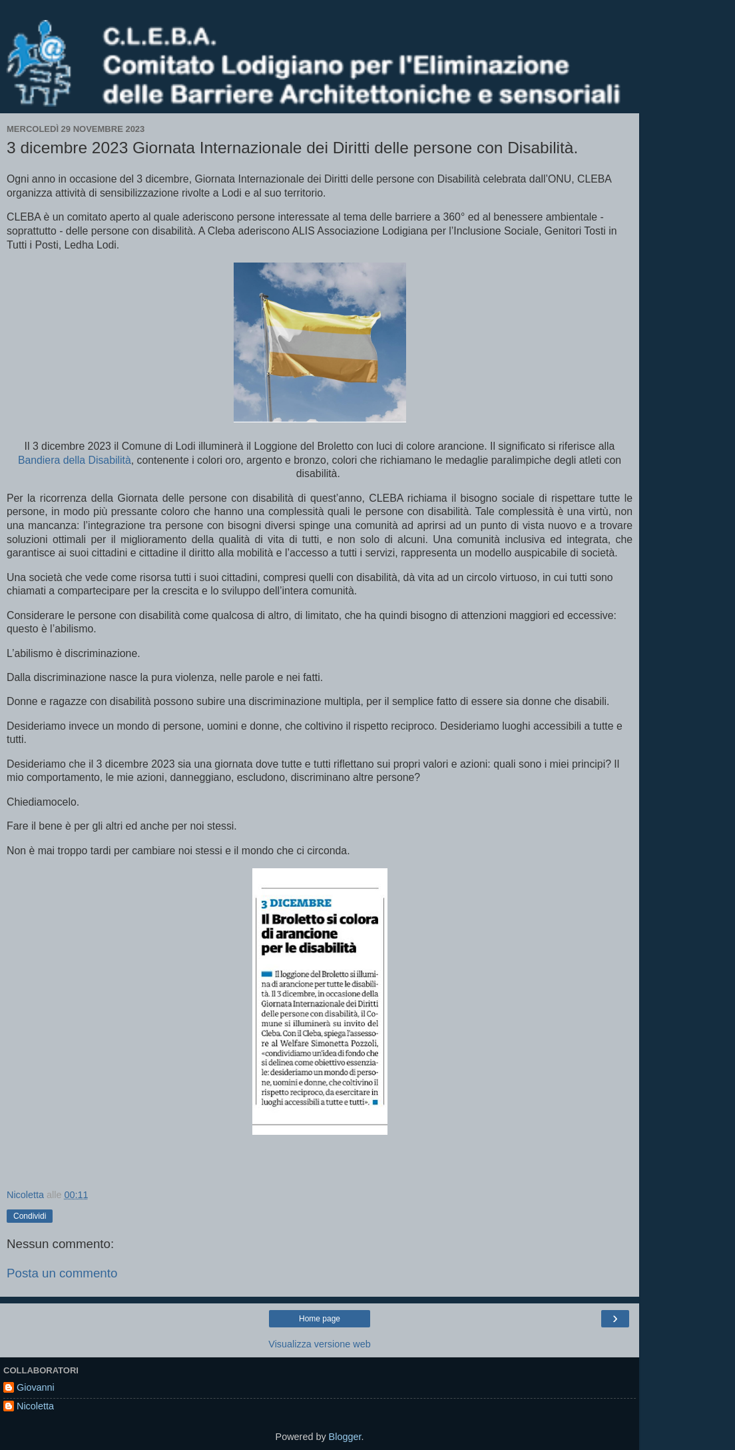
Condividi (29, 1216)
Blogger (345, 1436)
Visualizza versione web (319, 1344)
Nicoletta (35, 1406)
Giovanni (36, 1387)
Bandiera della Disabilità (74, 460)
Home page (319, 1318)
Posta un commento (62, 1273)
